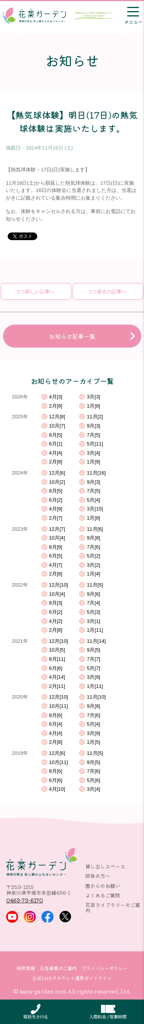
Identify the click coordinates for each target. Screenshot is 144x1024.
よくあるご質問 (102, 895)
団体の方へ (97, 875)
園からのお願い (102, 885)
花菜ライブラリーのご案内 (112, 907)
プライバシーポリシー (104, 968)
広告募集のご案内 (58, 968)
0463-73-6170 (24, 900)
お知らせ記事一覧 (72, 336)
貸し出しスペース (105, 866)
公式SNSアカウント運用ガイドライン (72, 978)
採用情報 (26, 968)
